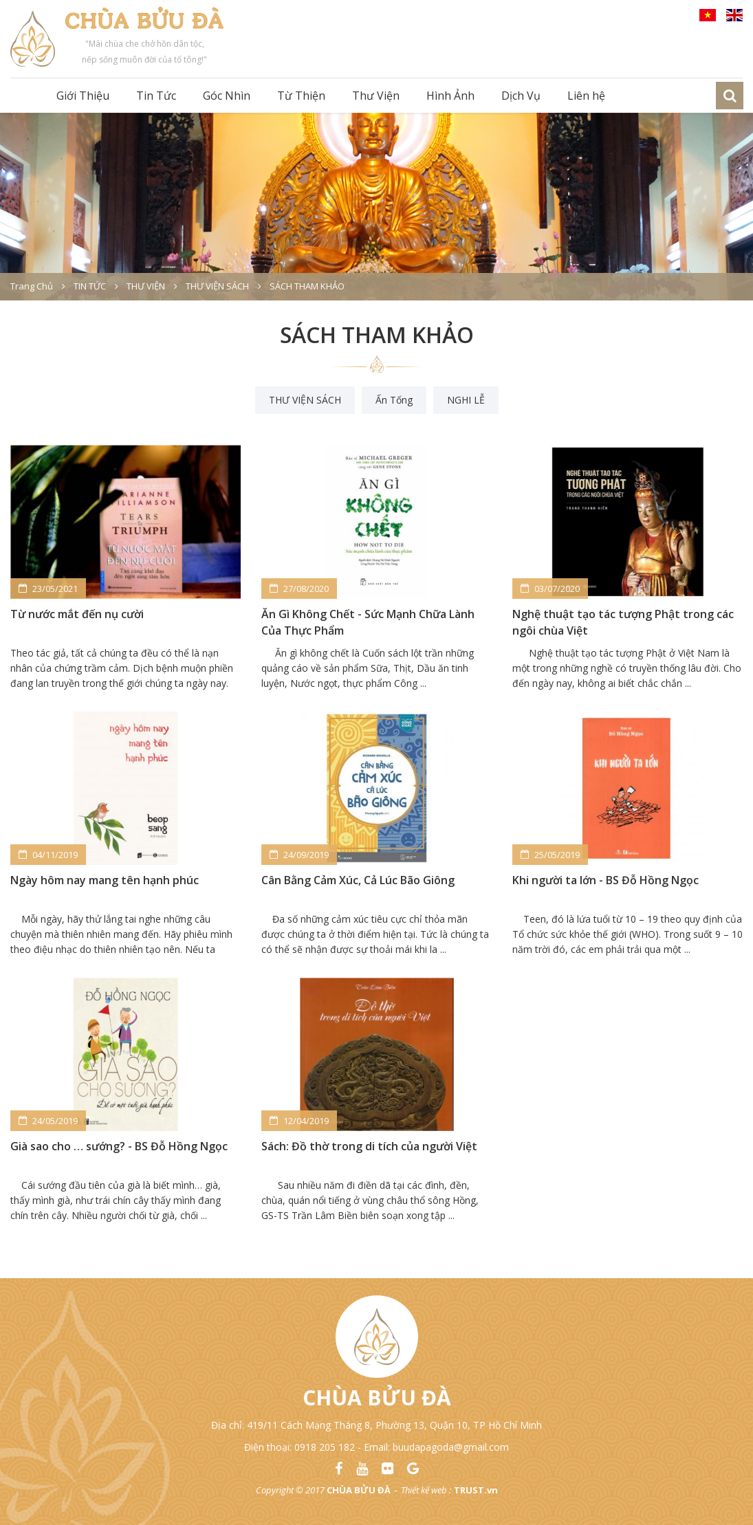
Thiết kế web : (426, 1490)
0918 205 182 (324, 1446)
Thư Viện (376, 95)
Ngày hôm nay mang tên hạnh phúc (104, 880)
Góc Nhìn (226, 95)
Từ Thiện (301, 95)
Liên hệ (586, 95)
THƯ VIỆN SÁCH (305, 399)
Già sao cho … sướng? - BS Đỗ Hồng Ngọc (119, 1146)
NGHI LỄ (466, 399)
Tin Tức (156, 95)
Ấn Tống (394, 399)
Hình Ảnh (450, 95)
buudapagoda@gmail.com (451, 1446)
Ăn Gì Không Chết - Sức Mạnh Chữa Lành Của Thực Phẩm (367, 622)
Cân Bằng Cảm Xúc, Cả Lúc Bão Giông (358, 880)
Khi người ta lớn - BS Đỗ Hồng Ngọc (605, 880)
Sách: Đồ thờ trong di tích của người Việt (369, 1146)
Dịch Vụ (521, 95)
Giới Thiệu (82, 95)
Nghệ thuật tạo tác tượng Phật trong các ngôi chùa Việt (623, 622)
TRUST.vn (476, 1490)
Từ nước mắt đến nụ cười (77, 614)
